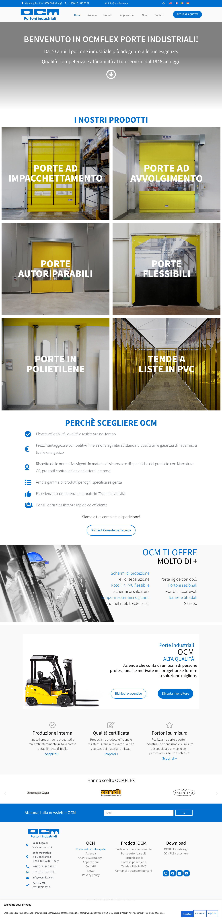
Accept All (209, 913)
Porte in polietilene (133, 875)
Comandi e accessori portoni (133, 883)
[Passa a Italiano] (182, 3)
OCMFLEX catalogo (176, 862)
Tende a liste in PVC (133, 879)
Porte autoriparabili (133, 866)
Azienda (92, 15)
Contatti (159, 15)
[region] (111, 911)
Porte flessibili (134, 870)
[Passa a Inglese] (170, 3)
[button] (5, 797)
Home (77, 15)
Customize (169, 913)
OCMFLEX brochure (176, 866)
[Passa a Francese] (176, 3)
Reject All (189, 913)
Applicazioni (128, 15)
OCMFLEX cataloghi (90, 870)
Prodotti (108, 15)
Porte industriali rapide (91, 862)
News (145, 15)
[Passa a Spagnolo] (188, 3)
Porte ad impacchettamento (133, 862)
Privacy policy (91, 888)
